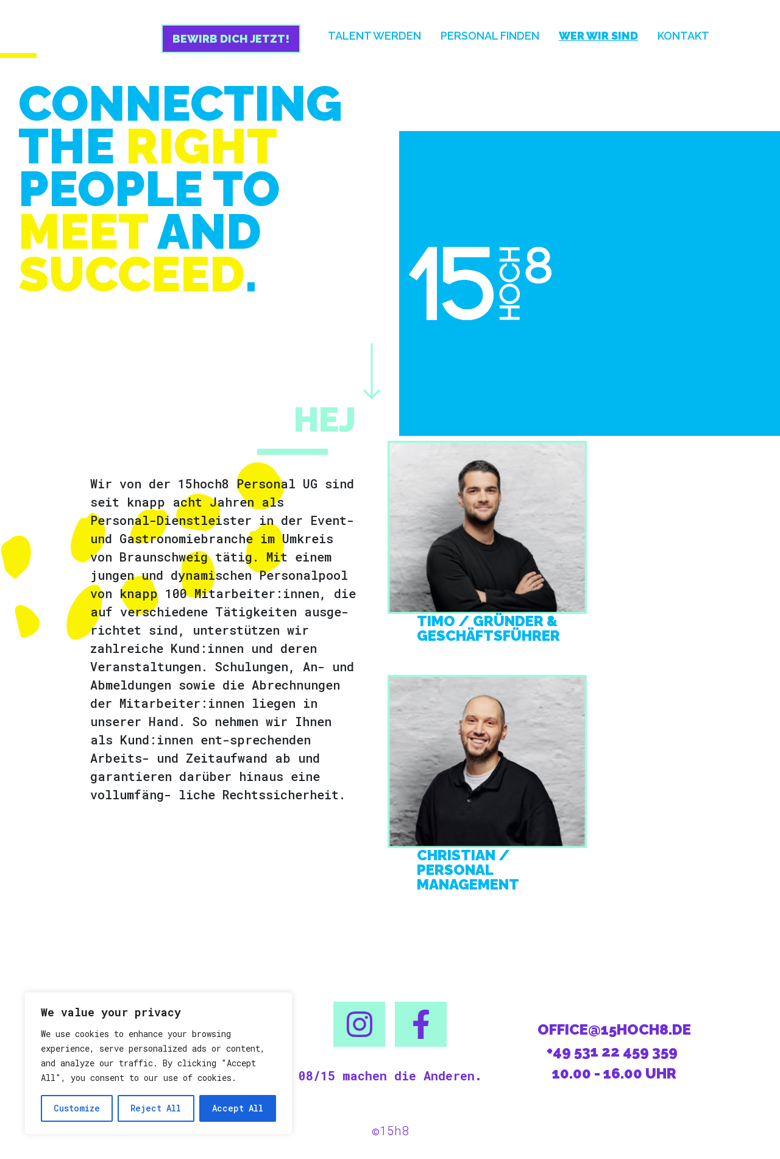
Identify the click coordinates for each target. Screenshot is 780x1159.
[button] (359, 1024)
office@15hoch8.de (614, 1029)
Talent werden (374, 35)
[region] (158, 1063)
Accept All (237, 1108)
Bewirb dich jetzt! (230, 38)
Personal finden (490, 35)
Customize (77, 1108)
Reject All (155, 1108)
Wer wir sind (598, 35)
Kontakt (683, 35)
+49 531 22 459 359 (612, 1051)
